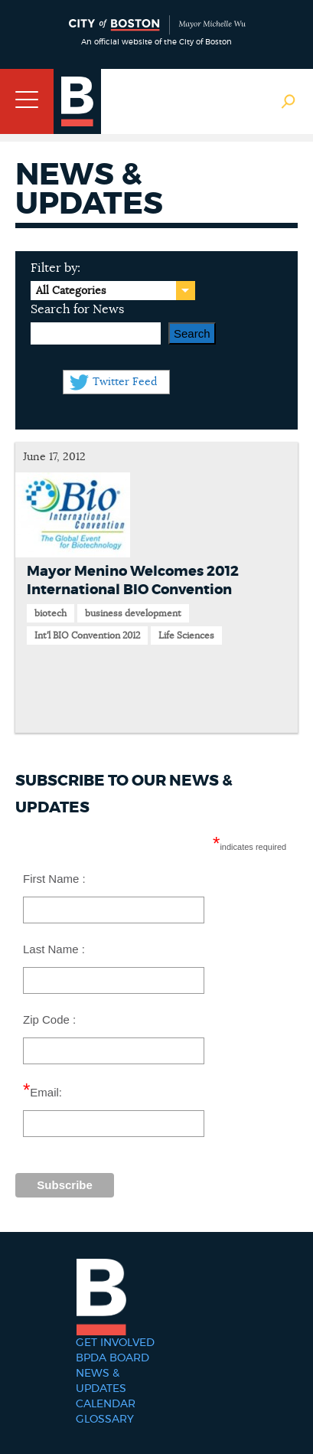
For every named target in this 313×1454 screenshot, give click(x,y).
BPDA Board (112, 1358)
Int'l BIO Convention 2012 (87, 635)
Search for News (77, 309)
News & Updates (101, 1381)
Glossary (105, 1419)
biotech (50, 613)
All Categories (71, 291)
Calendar (105, 1404)
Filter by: (55, 268)
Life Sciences (186, 635)
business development (133, 613)
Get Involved (115, 1343)
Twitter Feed (125, 382)
